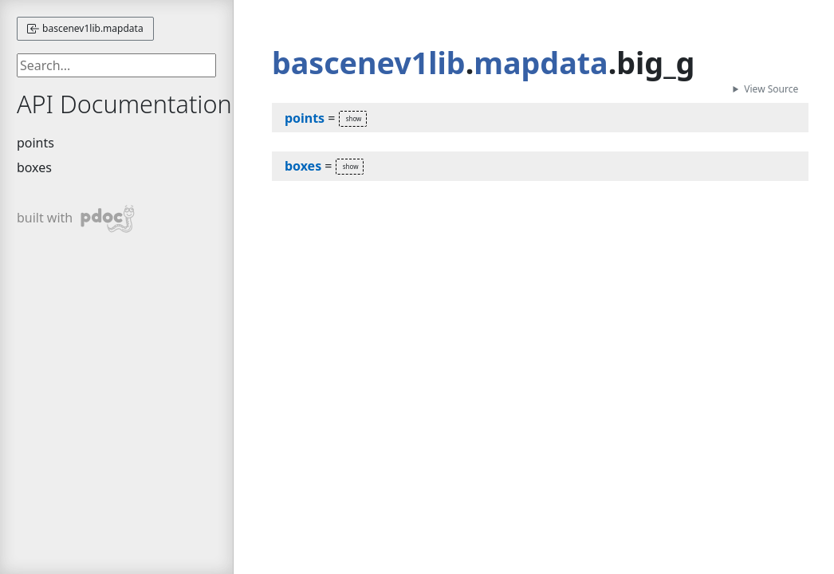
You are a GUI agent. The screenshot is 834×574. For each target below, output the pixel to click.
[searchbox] (116, 65)
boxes (34, 167)
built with (76, 219)
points (35, 142)
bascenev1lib (369, 62)
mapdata (541, 62)
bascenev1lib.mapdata (85, 28)
